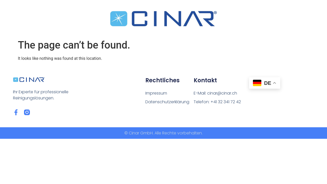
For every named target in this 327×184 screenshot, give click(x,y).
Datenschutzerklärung (167, 102)
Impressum (156, 93)
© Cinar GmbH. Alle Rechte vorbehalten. (163, 133)
